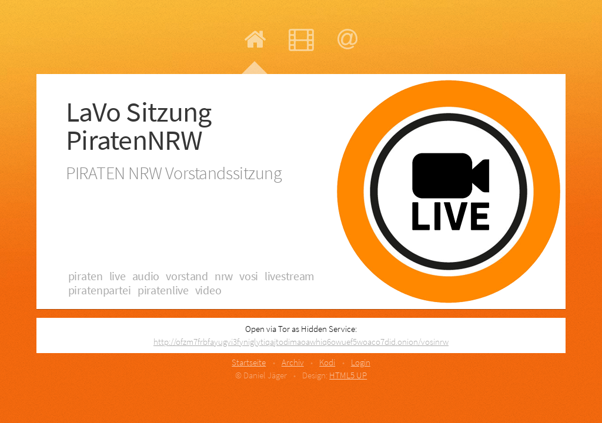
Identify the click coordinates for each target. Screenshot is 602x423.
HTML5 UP (348, 375)
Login (360, 362)
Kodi (327, 362)
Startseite (249, 362)
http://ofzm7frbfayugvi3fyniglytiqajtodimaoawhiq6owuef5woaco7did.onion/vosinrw (301, 341)
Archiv (293, 362)
